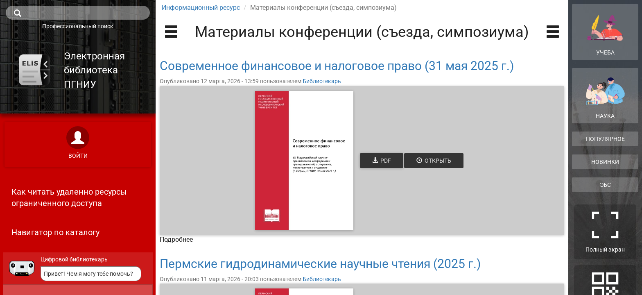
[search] (78, 13)
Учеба (605, 31)
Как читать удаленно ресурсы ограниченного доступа (69, 198)
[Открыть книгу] (304, 160)
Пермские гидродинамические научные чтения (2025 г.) (320, 263)
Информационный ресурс (201, 7)
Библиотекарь (322, 81)
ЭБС (605, 185)
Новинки (605, 162)
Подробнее (176, 239)
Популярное (605, 139)
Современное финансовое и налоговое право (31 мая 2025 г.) (337, 66)
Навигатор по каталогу (55, 232)
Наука (605, 98)
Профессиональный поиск (77, 26)
